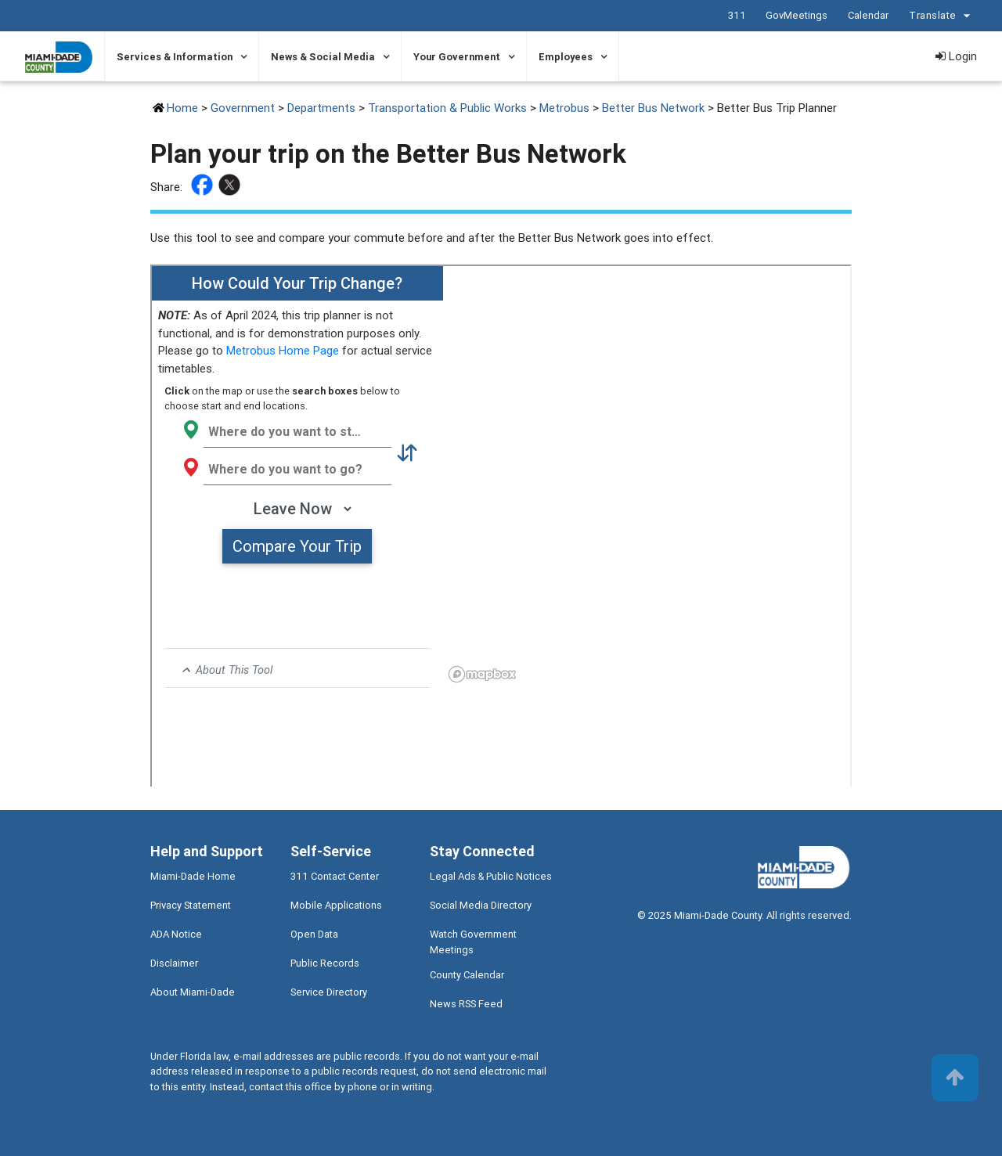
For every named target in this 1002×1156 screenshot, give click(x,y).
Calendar (868, 15)
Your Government (456, 56)
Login (956, 56)
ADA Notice (176, 934)
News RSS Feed (466, 1003)
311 (737, 15)
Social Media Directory (481, 905)
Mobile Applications (336, 905)
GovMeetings (796, 15)
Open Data (314, 934)
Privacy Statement (190, 905)
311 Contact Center (334, 876)
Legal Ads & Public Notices (491, 876)
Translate (942, 16)
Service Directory (328, 992)
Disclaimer (174, 963)
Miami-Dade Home (193, 876)
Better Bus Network (653, 107)
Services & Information (174, 56)
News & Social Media (323, 56)
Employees (566, 56)
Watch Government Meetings (473, 941)
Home (182, 107)
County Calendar (467, 974)
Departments (321, 107)
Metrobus (564, 107)
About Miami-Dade (192, 992)
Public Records (324, 963)
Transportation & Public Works (447, 107)
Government (243, 107)
